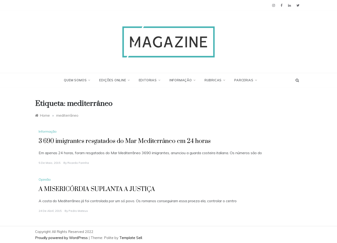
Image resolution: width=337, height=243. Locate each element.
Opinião (45, 179)
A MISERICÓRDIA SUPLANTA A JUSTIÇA (97, 189)
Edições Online (114, 80)
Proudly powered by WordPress (62, 238)
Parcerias (245, 80)
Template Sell (130, 238)
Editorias (149, 80)
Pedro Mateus (78, 211)
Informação (182, 80)
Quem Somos (77, 80)
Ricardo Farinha (78, 162)
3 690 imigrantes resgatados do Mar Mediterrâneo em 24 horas (125, 141)
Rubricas (215, 80)
